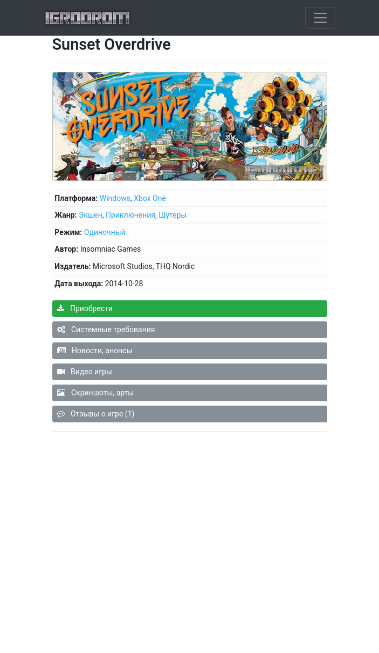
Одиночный (105, 232)
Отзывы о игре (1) (96, 413)
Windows (115, 198)
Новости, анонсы (95, 350)
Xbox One (150, 198)
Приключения (130, 215)
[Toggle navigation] (320, 18)
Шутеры (173, 215)
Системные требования (106, 329)
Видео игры (84, 371)
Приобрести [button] (85, 308)
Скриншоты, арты (95, 392)
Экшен (90, 215)
